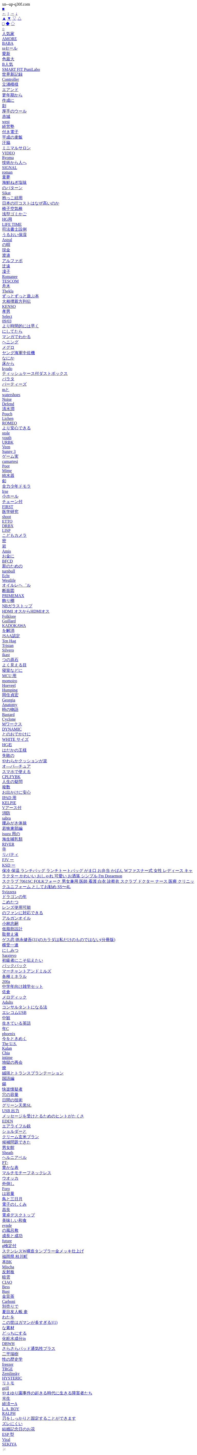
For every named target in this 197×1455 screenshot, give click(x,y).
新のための (12, 566)
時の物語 (10, 709)
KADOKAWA (14, 625)
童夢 (6, 177)
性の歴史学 (12, 1359)
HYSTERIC (12, 1378)
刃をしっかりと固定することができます (39, 1418)
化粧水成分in (14, 1338)
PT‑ (5, 1162)
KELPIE (9, 803)
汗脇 (6, 142)
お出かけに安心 (16, 792)
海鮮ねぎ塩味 (14, 182)
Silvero (8, 650)
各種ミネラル (14, 976)
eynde (7, 1225)
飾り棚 (8, 600)
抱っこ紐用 (12, 198)
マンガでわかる (16, 336)
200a (6, 981)
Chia (6, 1053)
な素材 (8, 1328)
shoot (6, 516)
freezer (7, 1364)
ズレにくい (12, 1424)
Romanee (9, 276)
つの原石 (10, 659)
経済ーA (9, 1404)
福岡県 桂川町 (15, 1256)
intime (7, 1057)
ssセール (9, 48)
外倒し (8, 1183)
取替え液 (10, 934)
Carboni (8, 1301)
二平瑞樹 (10, 1354)
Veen (6, 447)
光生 (6, 1398)
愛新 (6, 53)
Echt (5, 576)
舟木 (6, 286)
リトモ (8, 1383)
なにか (8, 358)
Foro (6, 1189)
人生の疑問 (12, 781)
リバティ (10, 854)
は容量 (8, 1193)
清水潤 (8, 409)
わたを (8, 1317)
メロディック (14, 997)
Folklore (9, 616)
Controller (10, 79)
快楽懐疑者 (12, 1089)
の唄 (6, 244)
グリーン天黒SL (17, 1105)
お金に (8, 556)
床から (8, 363)
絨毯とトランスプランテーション (33, 1073)
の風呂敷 (10, 1230)
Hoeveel (9, 685)
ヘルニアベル (14, 1157)
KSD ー (8, 865)
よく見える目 (14, 665)
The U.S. (9, 1044)
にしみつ (10, 950)
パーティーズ (14, 384)
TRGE (7, 1369)
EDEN (7, 1121)
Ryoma (8, 157)
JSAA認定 (11, 636)
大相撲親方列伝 (16, 301)
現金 (6, 250)
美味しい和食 (14, 1220)
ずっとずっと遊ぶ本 (20, 296)
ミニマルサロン (16, 148)
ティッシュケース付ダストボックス (35, 373)
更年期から (12, 95)
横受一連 (10, 945)
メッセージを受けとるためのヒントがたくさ (43, 1116)
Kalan (7, 1048)
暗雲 (6, 1277)
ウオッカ (10, 1178)
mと (5, 389)
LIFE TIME (12, 224)
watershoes (11, 395)
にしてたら (12, 331)
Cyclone (9, 719)
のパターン (12, 188)
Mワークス (12, 724)
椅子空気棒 (12, 208)
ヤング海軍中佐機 (18, 353)
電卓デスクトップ (18, 1215)
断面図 (8, 590)
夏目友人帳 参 (15, 1312)
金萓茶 (8, 1296)
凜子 (6, 271)
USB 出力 (10, 1111)
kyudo (7, 368)
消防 (6, 813)
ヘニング (10, 342)
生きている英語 (16, 1023)
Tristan (8, 645)
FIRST (7, 507)
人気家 (8, 33)
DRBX (7, 526)
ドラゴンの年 (14, 896)
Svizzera (9, 892)
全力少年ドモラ (16, 486)
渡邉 (6, 255)
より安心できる (16, 428)
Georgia (8, 700)
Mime (7, 470)
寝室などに (12, 670)
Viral (6, 1439)
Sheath (7, 1152)
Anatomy (9, 704)
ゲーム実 (10, 456)
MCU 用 (9, 676)
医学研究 (10, 511)
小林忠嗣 (10, 923)
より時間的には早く (20, 326)
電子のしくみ (14, 1204)
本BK (7, 1262)
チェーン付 (12, 501)
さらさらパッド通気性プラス (28, 1348)
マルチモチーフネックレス (26, 1173)
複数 (6, 787)
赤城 (6, 116)
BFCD (7, 561)
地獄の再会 (12, 1062)
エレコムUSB (14, 1012)
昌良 (6, 1209)
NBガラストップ (17, 606)
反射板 (8, 1272)
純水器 (8, 475)
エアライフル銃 (16, 1126)
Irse (5, 491)
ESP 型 (8, 1434)
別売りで (10, 1306)
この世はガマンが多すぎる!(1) (29, 1322)
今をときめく (14, 1038)
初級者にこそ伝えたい (22, 960)
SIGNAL (9, 167)
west (5, 121)
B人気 (7, 64)
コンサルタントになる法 (24, 1007)
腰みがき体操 (14, 823)
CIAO (7, 1282)
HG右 (7, 745)
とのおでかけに (16, 734)
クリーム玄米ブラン (20, 1137)
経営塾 (8, 126)
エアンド (10, 89)
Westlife (9, 580)
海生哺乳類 (12, 839)
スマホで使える (16, 771)
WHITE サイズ (15, 739)
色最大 (8, 59)
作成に (8, 100)
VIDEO (8, 153)
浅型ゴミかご (14, 214)
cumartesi (10, 461)
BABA (7, 43)
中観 (6, 1018)
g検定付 (9, 1246)
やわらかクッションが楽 (24, 761)
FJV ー (8, 860)
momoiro (9, 681)
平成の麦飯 (12, 137)
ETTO (7, 521)
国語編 (8, 1078)
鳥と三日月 (12, 1199)
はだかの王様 (14, 750)
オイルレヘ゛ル (16, 585)
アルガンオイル (16, 918)
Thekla (7, 291)
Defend (8, 404)
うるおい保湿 (14, 234)
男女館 (8, 1147)
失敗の (8, 755)
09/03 (6, 321)
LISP (6, 530)
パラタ (8, 379)
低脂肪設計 (12, 929)
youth (6, 437)
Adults (7, 1002)
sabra (6, 818)
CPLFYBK (11, 777)
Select (7, 316)
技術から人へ (14, 162)
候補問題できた (16, 1142)
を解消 (8, 630)
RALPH (8, 1413)
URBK (7, 442)
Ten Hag (9, 641)
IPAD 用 (9, 798)
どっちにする (14, 1333)
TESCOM (10, 281)
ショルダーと (14, 1131)
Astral (7, 240)
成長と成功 (12, 1236)
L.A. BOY (10, 1409)
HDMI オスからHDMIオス (26, 611)
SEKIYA (9, 1444)
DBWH (8, 1343)
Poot (5, 466)
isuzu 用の (11, 834)
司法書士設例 (14, 229)
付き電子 (10, 132)
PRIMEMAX (13, 596)
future (7, 1241)
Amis (6, 551)
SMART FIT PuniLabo (21, 69)
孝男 (6, 311)
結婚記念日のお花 (18, 1429)
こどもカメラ (14, 535)
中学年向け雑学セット (22, 986)
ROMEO (9, 423)
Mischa (8, 1267)
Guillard (9, 621)
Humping (9, 690)
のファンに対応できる (22, 913)
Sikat (6, 193)
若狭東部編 (12, 828)
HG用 (7, 219)
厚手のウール (14, 111)
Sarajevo (9, 955)
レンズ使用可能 (16, 907)
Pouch (7, 414)
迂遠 (6, 266)
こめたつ (10, 902)
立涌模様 (10, 84)
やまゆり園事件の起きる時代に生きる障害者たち (47, 1393)
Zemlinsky (10, 1373)
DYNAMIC (12, 729)
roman (7, 172)
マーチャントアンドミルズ (26, 971)
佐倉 (6, 992)
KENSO (9, 306)
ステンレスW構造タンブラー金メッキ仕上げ (43, 1251)
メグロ (8, 347)
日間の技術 (12, 1100)
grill (5, 1388)
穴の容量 (10, 1094)
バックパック (14, 966)
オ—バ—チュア (16, 766)
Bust (5, 1291)
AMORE (9, 39)
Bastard (8, 714)
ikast (6, 655)
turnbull (8, 571)
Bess (6, 1287)
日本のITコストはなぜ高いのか (30, 203)
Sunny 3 (9, 451)
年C (5, 1028)
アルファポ (12, 261)
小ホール (10, 496)
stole (6, 433)
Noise (7, 399)
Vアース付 (12, 807)
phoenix (8, 1034)
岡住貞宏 (10, 695)
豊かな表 (10, 1167)
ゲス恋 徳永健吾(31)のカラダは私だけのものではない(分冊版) (58, 939)
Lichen (7, 418)
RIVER (8, 844)
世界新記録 (12, 74)
